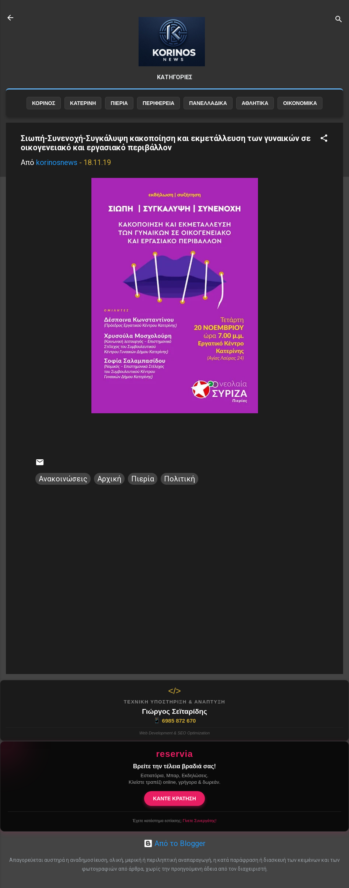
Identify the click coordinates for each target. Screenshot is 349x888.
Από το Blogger (175, 843)
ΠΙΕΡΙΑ (119, 103)
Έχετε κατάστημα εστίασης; (174, 820)
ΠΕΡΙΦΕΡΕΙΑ (158, 103)
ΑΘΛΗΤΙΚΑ (255, 103)
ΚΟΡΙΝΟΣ (43, 103)
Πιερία (142, 478)
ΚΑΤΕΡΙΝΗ (83, 103)
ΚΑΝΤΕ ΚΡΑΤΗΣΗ (174, 798)
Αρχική (109, 478)
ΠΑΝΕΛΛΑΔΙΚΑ (208, 103)
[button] (324, 139)
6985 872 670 (174, 720)
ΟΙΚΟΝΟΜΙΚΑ (300, 103)
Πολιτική (179, 478)
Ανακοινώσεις (63, 478)
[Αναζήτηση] (338, 20)
